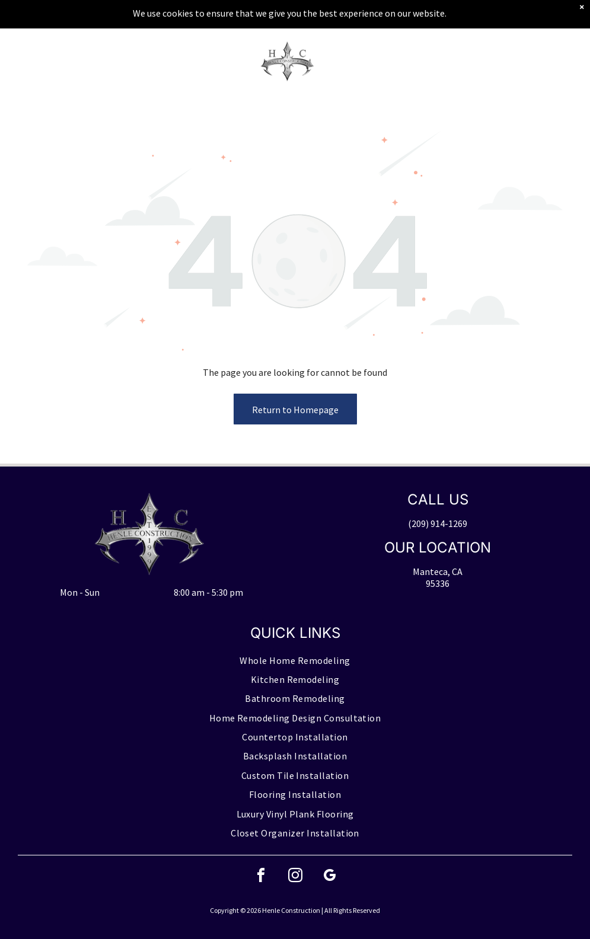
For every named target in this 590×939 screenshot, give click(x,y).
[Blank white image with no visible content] (42, 68)
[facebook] (261, 877)
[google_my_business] (329, 877)
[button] (539, 61)
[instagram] (295, 877)
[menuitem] (295, 660)
